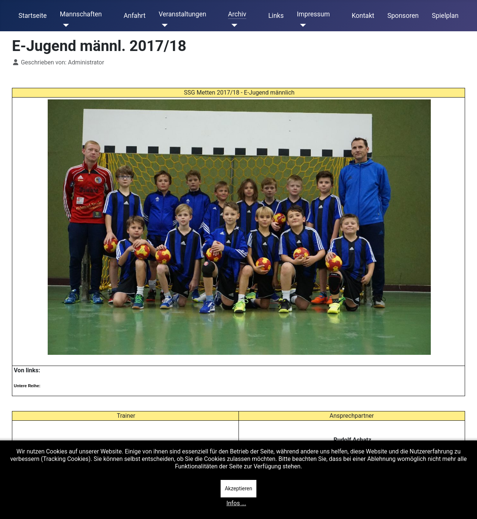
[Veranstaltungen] (163, 25)
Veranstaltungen (182, 14)
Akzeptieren (238, 488)
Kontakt (363, 15)
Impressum (313, 14)
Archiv (237, 14)
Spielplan (445, 15)
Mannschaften (81, 14)
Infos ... (236, 503)
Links (276, 15)
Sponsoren (403, 15)
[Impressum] (301, 25)
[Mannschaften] (64, 25)
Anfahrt (135, 15)
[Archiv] (232, 25)
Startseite (33, 15)
